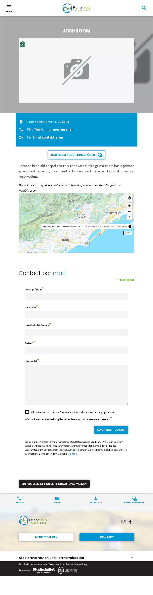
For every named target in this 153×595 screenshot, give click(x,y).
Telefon (19, 509)
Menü (9, 8)
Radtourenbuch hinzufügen (73, 155)
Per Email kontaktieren (45, 138)
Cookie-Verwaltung (76, 571)
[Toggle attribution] (130, 226)
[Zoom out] (129, 211)
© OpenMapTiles (88, 226)
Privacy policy (56, 571)
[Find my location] (129, 198)
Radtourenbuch (134, 509)
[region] (76, 223)
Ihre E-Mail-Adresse (37, 325)
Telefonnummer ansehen (54, 130)
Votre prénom (33, 289)
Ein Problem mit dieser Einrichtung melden (54, 491)
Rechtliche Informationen (33, 571)
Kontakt (107, 544)
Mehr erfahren (46, 544)
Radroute (96, 509)
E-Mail (73, 461)
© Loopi (124, 226)
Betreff (29, 343)
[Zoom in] (129, 205)
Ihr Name (30, 307)
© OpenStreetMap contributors (108, 226)
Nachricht (31, 361)
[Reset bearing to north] (129, 217)
